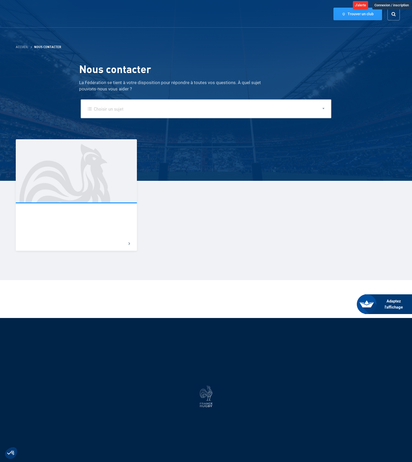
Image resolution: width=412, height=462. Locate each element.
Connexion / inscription (391, 5)
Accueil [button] (22, 47)
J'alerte (360, 5)
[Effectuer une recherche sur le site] (398, 14)
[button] (206, 108)
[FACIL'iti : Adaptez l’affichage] (388, 304)
